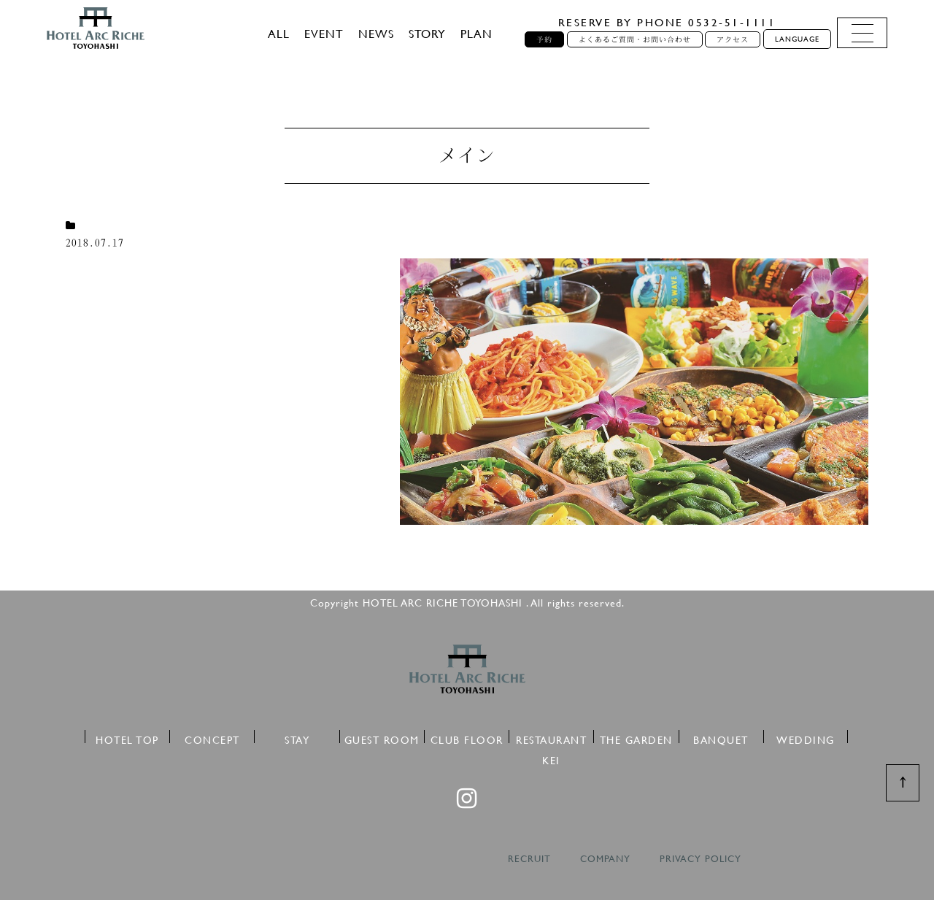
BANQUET (721, 737)
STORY (427, 33)
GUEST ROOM (382, 737)
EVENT (324, 33)
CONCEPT (212, 737)
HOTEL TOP (127, 737)
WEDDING (805, 737)
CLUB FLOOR (467, 737)
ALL (279, 33)
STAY (297, 737)
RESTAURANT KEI (551, 737)
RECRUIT (529, 859)
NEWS (376, 33)
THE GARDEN (636, 737)
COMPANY (605, 859)
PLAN (476, 33)
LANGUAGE (797, 39)
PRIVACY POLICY (700, 859)
